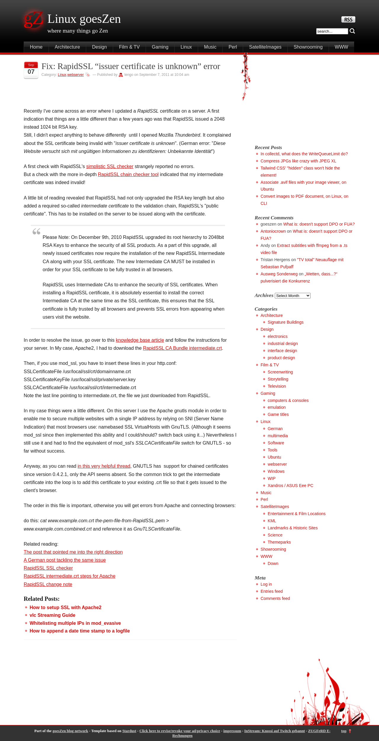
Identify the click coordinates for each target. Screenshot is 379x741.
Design (99, 46)
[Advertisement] (304, 96)
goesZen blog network (70, 731)
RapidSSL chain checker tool (128, 174)
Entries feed (272, 591)
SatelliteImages (265, 46)
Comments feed (275, 598)
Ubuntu (274, 457)
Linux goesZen (84, 18)
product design (281, 357)
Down (273, 563)
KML (272, 520)
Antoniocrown (273, 231)
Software (276, 442)
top (343, 731)
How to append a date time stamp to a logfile (80, 630)
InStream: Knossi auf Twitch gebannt (274, 731)
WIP (272, 478)
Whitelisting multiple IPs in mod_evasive (75, 623)
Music (210, 46)
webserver (75, 75)
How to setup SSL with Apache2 (66, 607)
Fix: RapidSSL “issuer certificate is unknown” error (130, 66)
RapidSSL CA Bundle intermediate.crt (182, 348)
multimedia (278, 435)
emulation (277, 407)
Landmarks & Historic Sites (293, 528)
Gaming (160, 46)
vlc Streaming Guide (53, 615)
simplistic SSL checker (109, 166)
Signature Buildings (285, 322)
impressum (232, 731)
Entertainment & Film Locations (297, 513)
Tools (272, 450)
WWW (341, 46)
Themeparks (279, 542)
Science (275, 535)
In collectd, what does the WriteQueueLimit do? (304, 153)
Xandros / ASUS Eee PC (290, 485)
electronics (278, 336)
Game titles (278, 414)
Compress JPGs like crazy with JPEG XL (298, 161)
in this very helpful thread (104, 466)
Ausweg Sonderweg (279, 274)
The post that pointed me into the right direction (73, 552)
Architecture (67, 46)
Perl (233, 46)
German (275, 428)
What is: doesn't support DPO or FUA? (319, 224)
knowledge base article (140, 340)
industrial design (283, 343)
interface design (282, 350)
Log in (266, 584)
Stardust (129, 731)
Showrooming (308, 46)
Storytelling (278, 379)
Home (36, 46)
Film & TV (129, 46)
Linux (186, 46)
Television (277, 386)
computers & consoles (288, 400)
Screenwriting (280, 372)
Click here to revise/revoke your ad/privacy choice (179, 731)
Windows (276, 471)
